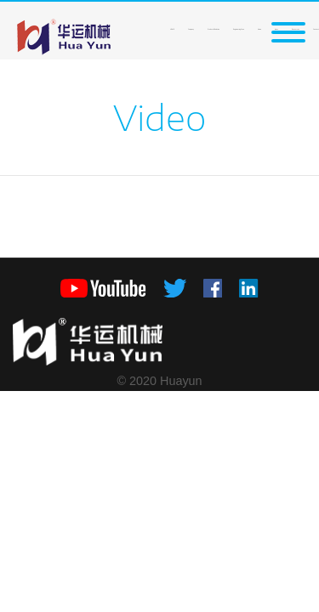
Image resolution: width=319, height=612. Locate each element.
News (259, 29)
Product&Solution (213, 29)
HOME (172, 29)
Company (191, 29)
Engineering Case (238, 29)
